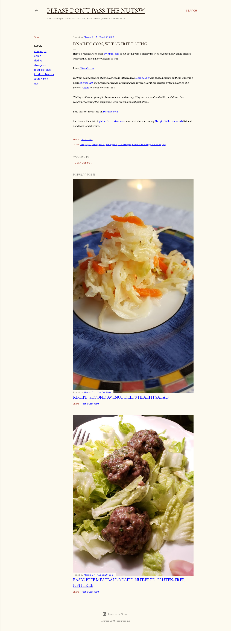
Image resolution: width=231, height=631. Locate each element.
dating (38, 60)
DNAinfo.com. (110, 111)
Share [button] (37, 37)
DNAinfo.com (87, 68)
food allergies (42, 69)
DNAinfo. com (111, 53)
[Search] (191, 10)
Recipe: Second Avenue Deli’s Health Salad (121, 397)
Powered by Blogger (115, 614)
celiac (37, 56)
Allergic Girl (86, 82)
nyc (36, 83)
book (86, 87)
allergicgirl (40, 51)
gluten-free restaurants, (112, 121)
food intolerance (44, 74)
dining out (40, 65)
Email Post (87, 139)
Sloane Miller (142, 77)
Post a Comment (83, 163)
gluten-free (41, 79)
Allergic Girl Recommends (169, 121)
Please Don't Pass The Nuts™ (96, 10)
